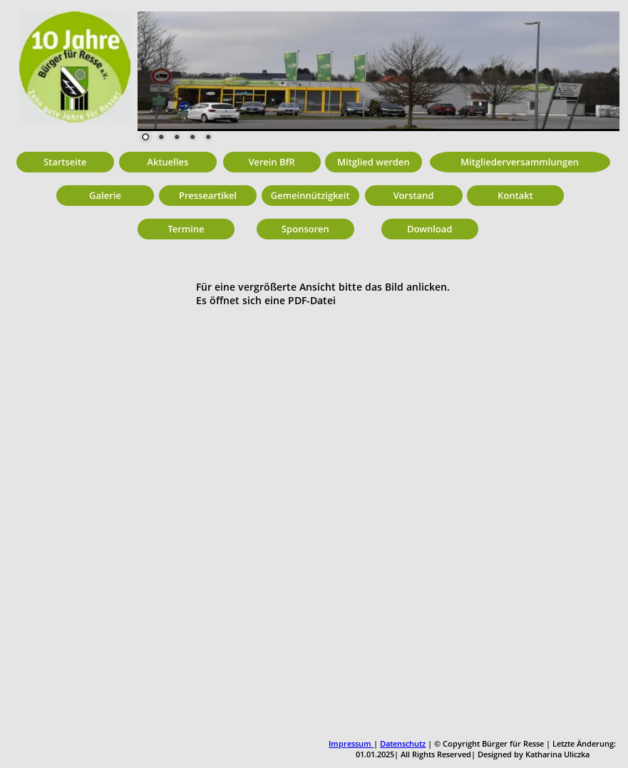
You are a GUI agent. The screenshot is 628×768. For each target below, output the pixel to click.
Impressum (351, 743)
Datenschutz (403, 743)
